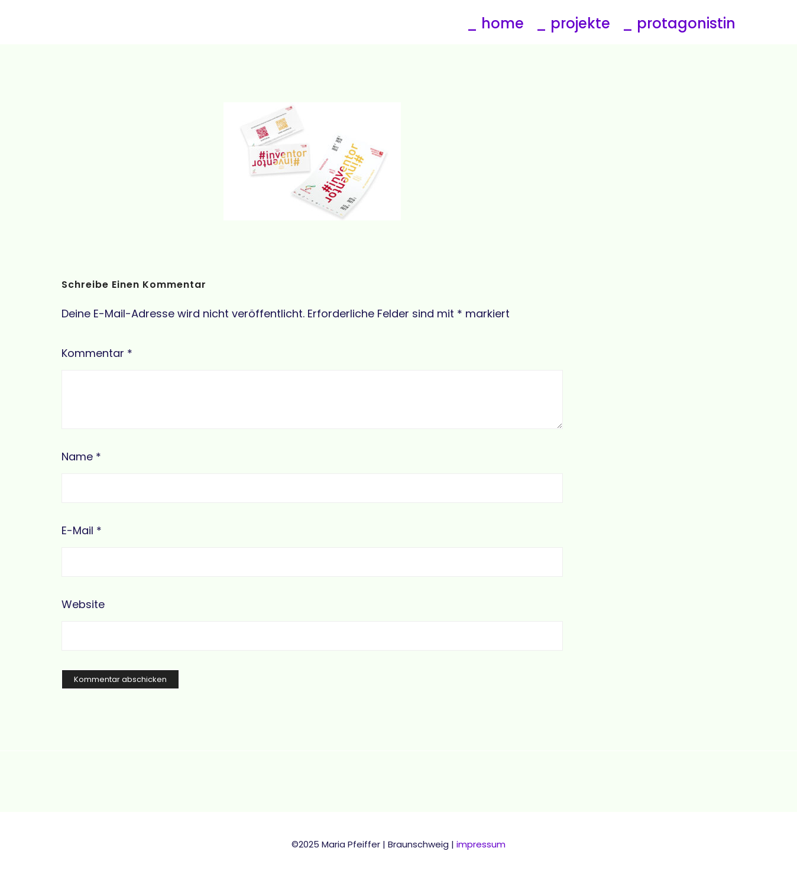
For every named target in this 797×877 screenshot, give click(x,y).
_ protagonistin (679, 23)
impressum (481, 844)
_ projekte (573, 23)
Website (83, 604)
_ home (495, 23)
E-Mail (81, 530)
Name (81, 456)
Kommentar (96, 353)
